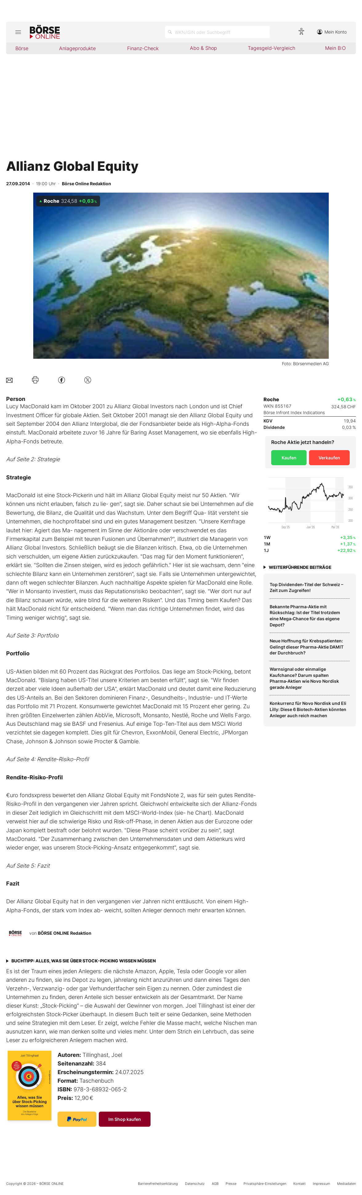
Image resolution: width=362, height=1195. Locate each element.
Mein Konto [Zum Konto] (332, 31)
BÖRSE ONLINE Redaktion (64, 933)
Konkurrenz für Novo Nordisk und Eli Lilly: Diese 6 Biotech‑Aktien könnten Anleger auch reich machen (308, 709)
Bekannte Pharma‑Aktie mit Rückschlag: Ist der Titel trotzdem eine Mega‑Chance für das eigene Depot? (305, 615)
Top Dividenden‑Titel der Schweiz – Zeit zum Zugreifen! (306, 587)
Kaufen (289, 457)
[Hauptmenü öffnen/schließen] (18, 32)
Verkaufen (329, 457)
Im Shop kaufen (124, 1119)
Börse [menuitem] (21, 48)
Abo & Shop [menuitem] (203, 48)
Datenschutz (195, 1183)
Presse (231, 1183)
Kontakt (299, 1183)
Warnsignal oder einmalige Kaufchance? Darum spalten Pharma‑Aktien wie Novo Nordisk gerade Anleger (304, 678)
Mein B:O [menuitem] (335, 48)
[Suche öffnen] (217, 32)
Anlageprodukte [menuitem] (77, 48)
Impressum (321, 1183)
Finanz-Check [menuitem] (143, 48)
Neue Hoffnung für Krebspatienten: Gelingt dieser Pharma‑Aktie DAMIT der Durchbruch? (307, 646)
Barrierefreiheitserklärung (158, 1183)
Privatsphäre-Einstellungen (264, 1183)
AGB (215, 1183)
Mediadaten (346, 1183)
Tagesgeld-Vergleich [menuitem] (271, 48)
